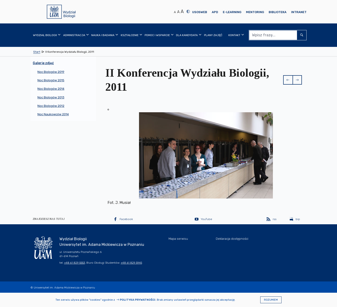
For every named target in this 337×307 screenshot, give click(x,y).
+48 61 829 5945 (131, 262)
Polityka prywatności (137, 299)
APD (215, 12)
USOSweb (199, 12)
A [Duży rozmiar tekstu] (182, 11)
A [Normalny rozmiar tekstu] (175, 12)
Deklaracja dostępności (232, 238)
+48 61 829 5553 (74, 262)
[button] (288, 80)
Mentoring (255, 12)
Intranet (299, 12)
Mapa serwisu (178, 238)
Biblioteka (277, 12)
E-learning (232, 12)
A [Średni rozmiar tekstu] (178, 12)
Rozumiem (271, 299)
